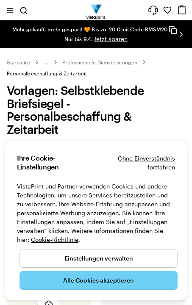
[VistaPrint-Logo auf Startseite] (96, 10)
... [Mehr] (46, 62)
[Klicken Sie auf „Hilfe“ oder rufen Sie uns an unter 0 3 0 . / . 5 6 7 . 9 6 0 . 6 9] (153, 10)
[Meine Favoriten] (167, 10)
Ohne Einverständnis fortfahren (146, 163)
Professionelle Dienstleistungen (100, 62)
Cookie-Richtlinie (54, 239)
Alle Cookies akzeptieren (98, 280)
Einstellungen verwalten (98, 258)
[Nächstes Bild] (181, 34)
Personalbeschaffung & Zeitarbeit (47, 73)
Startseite (18, 62)
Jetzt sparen (111, 38)
